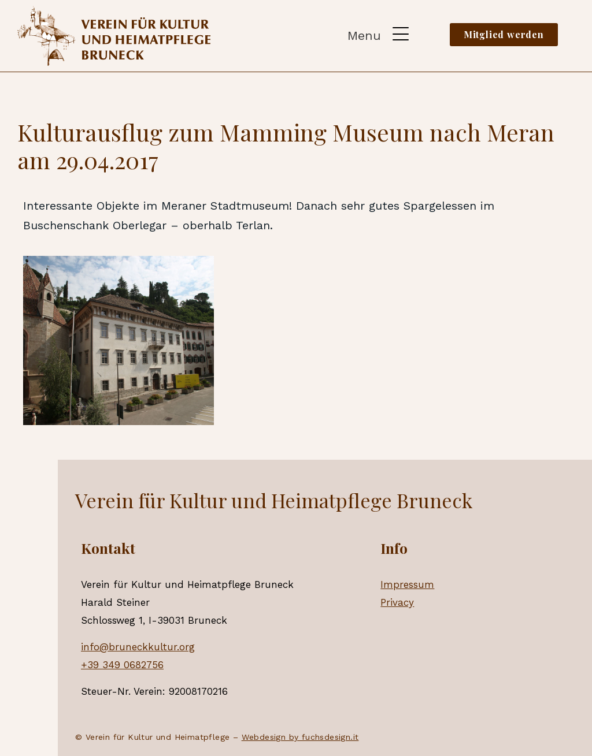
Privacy (397, 602)
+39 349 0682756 (122, 665)
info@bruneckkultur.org (138, 647)
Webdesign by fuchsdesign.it (300, 737)
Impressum (407, 584)
